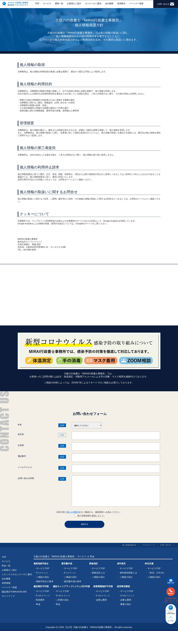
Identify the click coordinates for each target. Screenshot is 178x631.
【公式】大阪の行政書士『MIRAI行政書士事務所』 (89, 627)
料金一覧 (6, 566)
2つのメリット (103, 595)
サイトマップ (8, 596)
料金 (38, 604)
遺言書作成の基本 (72, 581)
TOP (37, 3)
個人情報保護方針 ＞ (131, 545)
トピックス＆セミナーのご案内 (17, 574)
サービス (47, 3)
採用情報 (6, 583)
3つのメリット (63, 595)
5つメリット (42, 573)
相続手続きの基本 (45, 581)
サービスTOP (42, 568)
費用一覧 (59, 3)
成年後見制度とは (128, 573)
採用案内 (121, 3)
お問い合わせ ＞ (167, 545)
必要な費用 (101, 600)
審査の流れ (125, 604)
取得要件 (40, 600)
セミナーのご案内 (93, 3)
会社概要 (109, 3)
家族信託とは (98, 573)
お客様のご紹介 (74, 3)
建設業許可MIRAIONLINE (14, 592)
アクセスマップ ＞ (150, 545)
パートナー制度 (136, 3)
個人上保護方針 (74, 512)
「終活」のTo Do (156, 573)
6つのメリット (43, 595)
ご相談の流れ (42, 577)
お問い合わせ (165, 4)
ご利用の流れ (62, 600)
